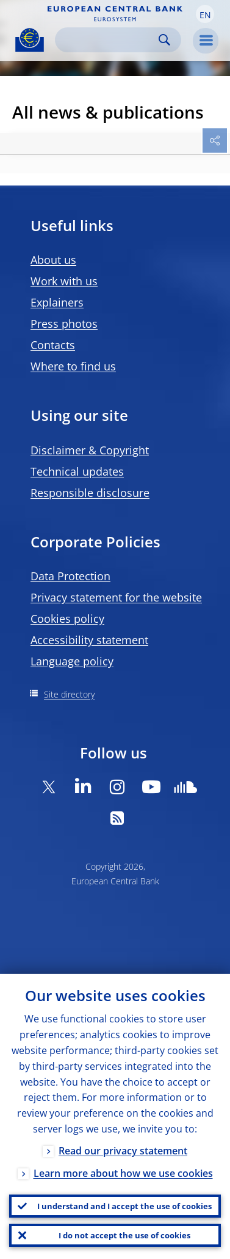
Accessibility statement (89, 640)
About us (53, 259)
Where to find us (73, 366)
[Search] (108, 39)
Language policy (72, 661)
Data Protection (70, 576)
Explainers (57, 302)
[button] (205, 14)
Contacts (53, 345)
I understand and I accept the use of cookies (124, 1206)
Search (164, 39)
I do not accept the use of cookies (124, 1235)
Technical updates (77, 471)
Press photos (64, 323)
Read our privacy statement (123, 1150)
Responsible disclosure (90, 492)
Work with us (64, 281)
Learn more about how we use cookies (123, 1173)
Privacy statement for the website (116, 597)
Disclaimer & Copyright (90, 450)
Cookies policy (67, 618)
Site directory (69, 694)
